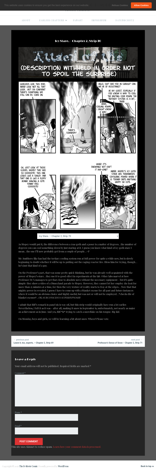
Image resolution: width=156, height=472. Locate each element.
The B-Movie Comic (28, 466)
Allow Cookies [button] (141, 5)
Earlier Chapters (53, 20)
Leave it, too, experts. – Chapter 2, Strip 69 (45, 341)
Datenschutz (124, 20)
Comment (20, 373)
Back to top (147, 466)
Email (18, 425)
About (26, 20)
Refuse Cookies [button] (120, 5)
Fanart (78, 20)
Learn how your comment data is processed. (77, 446)
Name (18, 412)
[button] (90, 5)
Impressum (99, 20)
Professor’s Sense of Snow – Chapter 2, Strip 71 (111, 341)
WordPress (63, 466)
